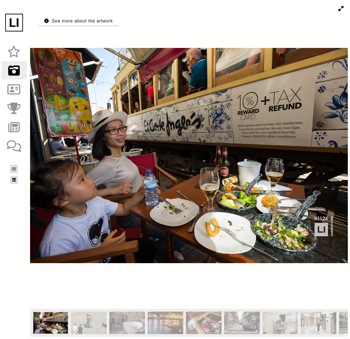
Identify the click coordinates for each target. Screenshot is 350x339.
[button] (341, 8)
